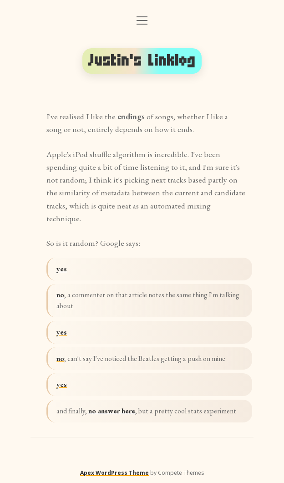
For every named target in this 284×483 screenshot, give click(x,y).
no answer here (111, 411)
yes (61, 269)
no (60, 295)
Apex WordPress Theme (114, 473)
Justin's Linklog (142, 61)
